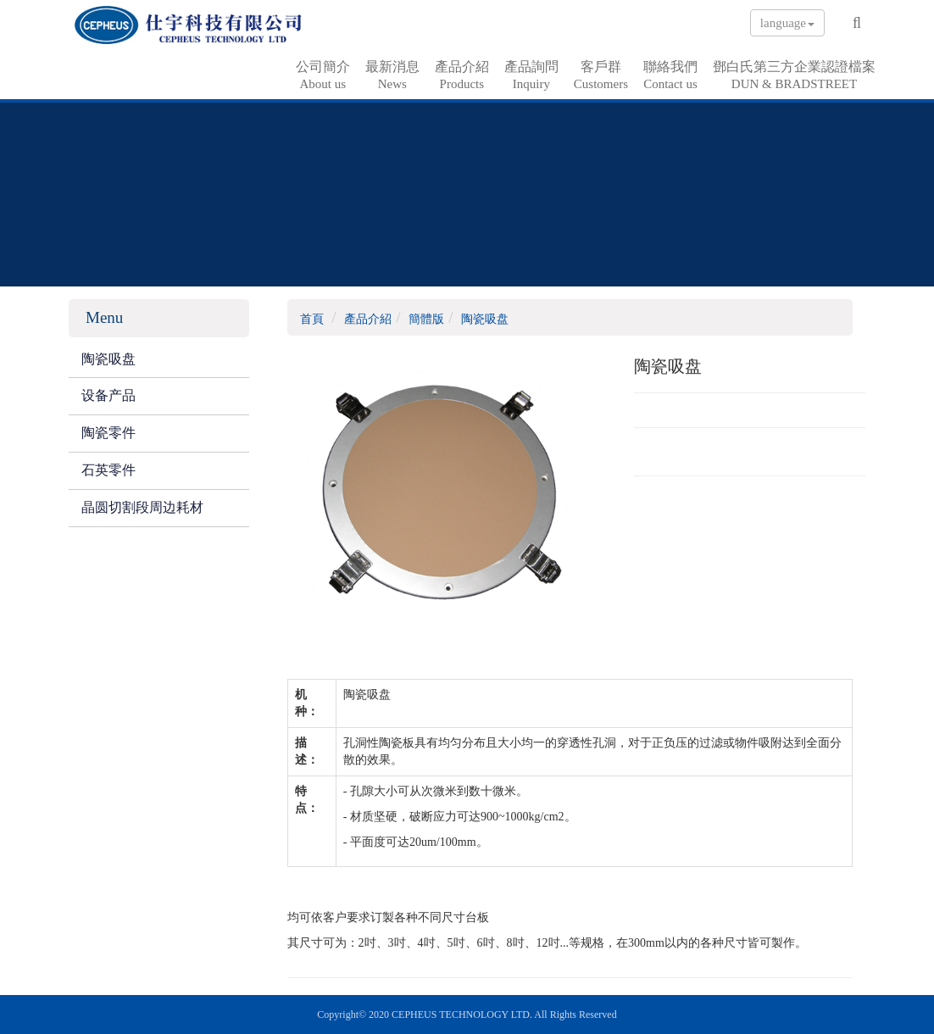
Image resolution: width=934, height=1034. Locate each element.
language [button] (787, 23)
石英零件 (108, 470)
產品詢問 (531, 75)
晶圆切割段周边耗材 (142, 507)
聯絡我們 (670, 75)
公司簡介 (323, 75)
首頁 (312, 319)
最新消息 (392, 75)
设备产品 (108, 395)
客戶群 (601, 75)
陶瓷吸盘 (108, 359)
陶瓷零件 (108, 432)
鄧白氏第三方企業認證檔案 (794, 75)
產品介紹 (462, 75)
